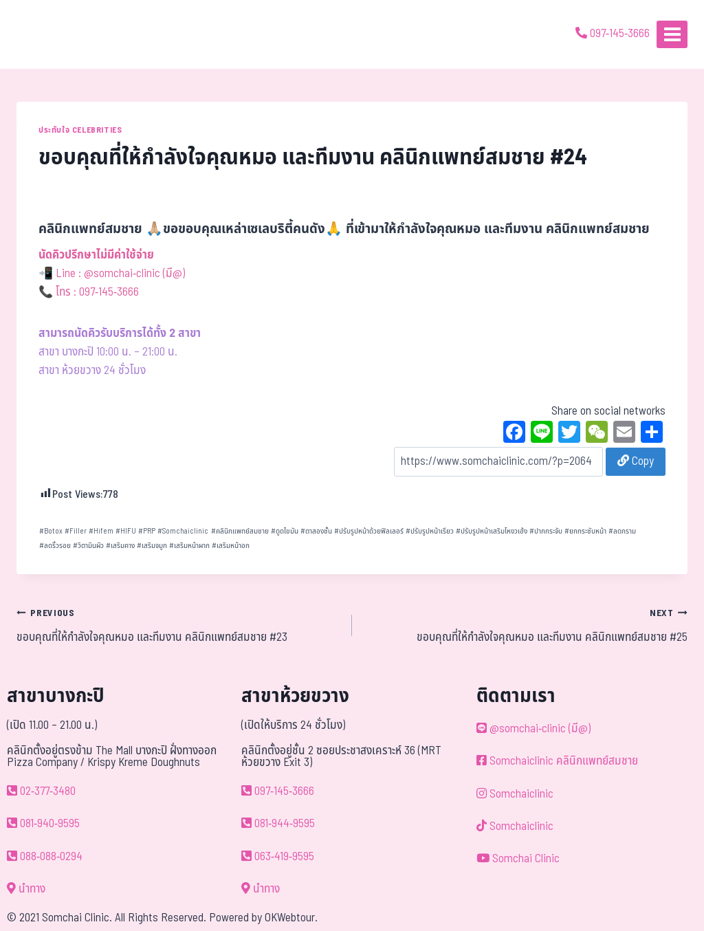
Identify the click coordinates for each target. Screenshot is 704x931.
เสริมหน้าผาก (189, 545)
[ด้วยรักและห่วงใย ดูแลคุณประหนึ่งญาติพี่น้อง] (49, 34)
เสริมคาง (120, 545)
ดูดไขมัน (284, 531)
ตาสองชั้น (316, 531)
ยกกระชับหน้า (585, 531)
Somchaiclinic (182, 531)
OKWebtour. (291, 918)
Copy (635, 461)
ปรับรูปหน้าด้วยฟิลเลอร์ (369, 531)
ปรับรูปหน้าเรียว (430, 531)
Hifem (101, 531)
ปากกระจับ (545, 531)
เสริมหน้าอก (231, 545)
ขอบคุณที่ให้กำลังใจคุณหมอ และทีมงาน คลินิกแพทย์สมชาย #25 (526, 625)
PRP (146, 531)
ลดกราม (622, 531)
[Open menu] (672, 34)
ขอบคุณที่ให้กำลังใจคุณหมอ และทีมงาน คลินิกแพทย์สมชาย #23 (178, 625)
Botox (51, 531)
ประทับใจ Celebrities (80, 130)
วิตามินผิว (88, 545)
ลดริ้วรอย (55, 545)
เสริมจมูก (152, 545)
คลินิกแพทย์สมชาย (240, 531)
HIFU (126, 531)
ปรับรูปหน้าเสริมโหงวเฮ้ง (491, 531)
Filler (76, 531)
